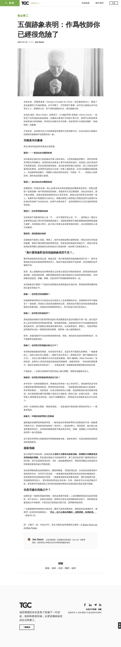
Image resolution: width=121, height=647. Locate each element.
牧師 (54, 568)
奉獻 (113, 3)
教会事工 (23, 15)
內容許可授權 (91, 609)
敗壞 (74, 568)
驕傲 (47, 568)
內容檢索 (85, 3)
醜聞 (67, 568)
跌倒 (61, 568)
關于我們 (99, 3)
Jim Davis (39, 42)
